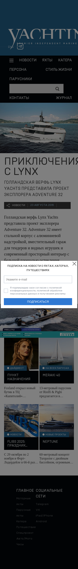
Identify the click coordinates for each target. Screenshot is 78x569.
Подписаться (38, 301)
